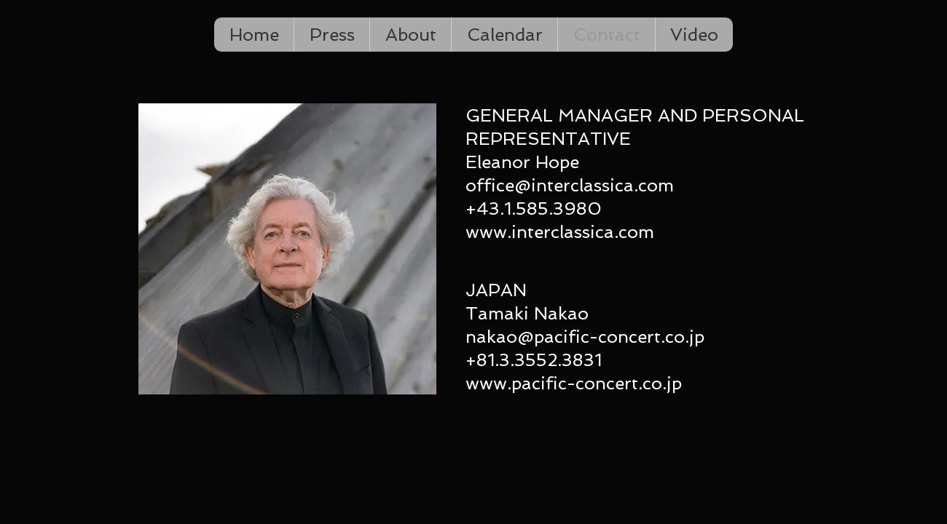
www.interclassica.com (559, 231)
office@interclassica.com (569, 185)
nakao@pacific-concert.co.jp (584, 336)
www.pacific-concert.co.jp (573, 383)
